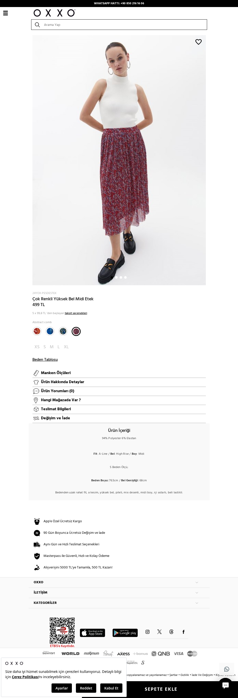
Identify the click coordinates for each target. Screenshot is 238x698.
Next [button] (31, 160)
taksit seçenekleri (76, 313)
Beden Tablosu (45, 360)
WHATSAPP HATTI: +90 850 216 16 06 (119, 3)
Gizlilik (185, 675)
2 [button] (116, 277)
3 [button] (121, 277)
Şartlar (173, 675)
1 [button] (112, 277)
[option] (119, 160)
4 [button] (125, 277)
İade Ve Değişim (202, 675)
